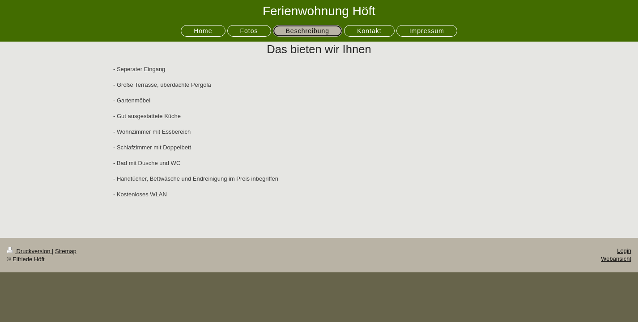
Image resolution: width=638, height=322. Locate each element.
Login (624, 250)
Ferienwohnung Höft (319, 11)
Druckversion (29, 251)
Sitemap (66, 251)
